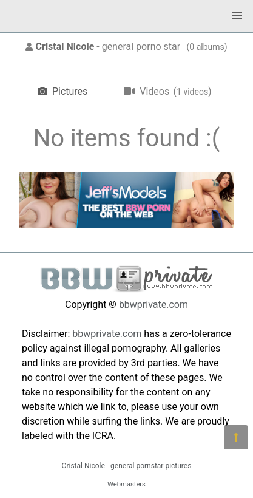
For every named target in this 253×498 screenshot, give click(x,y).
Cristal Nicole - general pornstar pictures (127, 466)
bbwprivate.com (153, 304)
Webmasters (126, 484)
